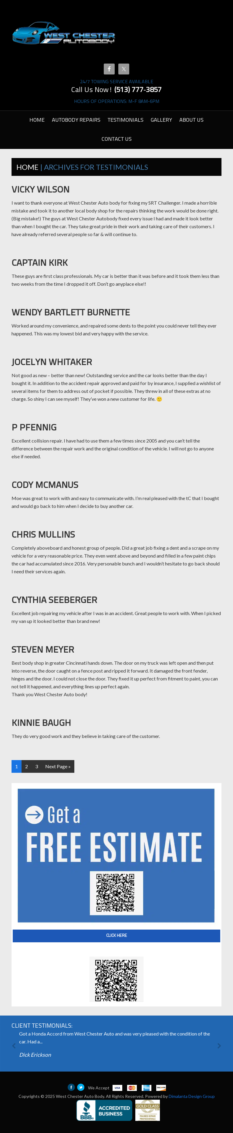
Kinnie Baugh (41, 723)
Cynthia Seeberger (54, 600)
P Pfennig (34, 428)
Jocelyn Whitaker (52, 362)
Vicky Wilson (40, 190)
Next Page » (58, 766)
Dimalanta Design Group (192, 1096)
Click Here (116, 936)
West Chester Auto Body (80, 1096)
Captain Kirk (40, 263)
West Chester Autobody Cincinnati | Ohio (64, 33)
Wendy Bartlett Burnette (71, 313)
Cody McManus (45, 485)
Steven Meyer (43, 650)
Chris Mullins (43, 535)
